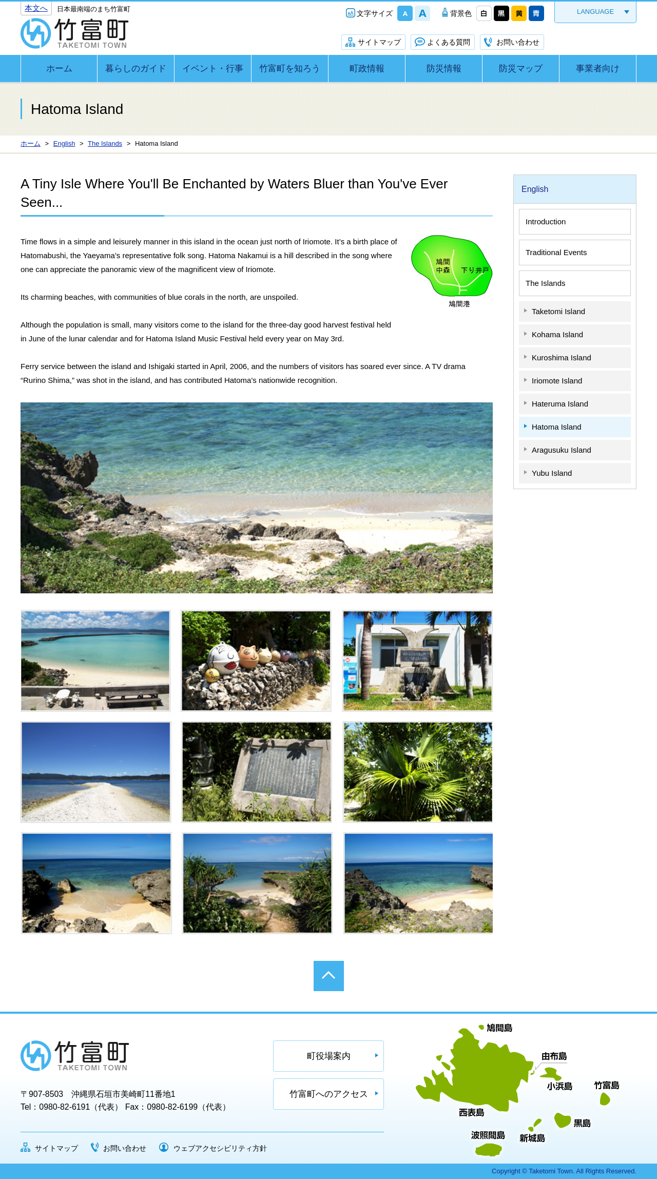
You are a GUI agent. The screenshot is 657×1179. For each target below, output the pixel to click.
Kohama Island (557, 334)
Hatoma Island (557, 426)
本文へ (36, 8)
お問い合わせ (517, 42)
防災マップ (521, 68)
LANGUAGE (595, 11)
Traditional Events (556, 252)
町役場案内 (329, 1056)
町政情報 (367, 68)
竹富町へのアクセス (328, 1094)
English (534, 189)
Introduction (546, 221)
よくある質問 (448, 42)
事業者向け (598, 68)
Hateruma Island (560, 403)
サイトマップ (379, 42)
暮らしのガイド (135, 68)
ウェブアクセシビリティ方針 (220, 1148)
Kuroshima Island (561, 357)
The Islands (546, 283)
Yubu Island (552, 473)
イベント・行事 (212, 68)
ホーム (59, 68)
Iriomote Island (557, 380)
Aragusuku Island (561, 450)
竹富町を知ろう (289, 68)
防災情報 (444, 68)
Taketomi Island (558, 311)
